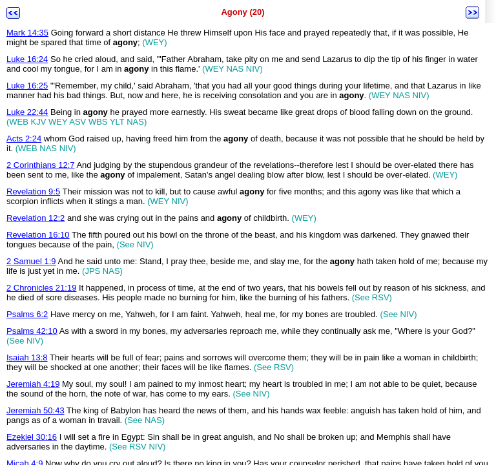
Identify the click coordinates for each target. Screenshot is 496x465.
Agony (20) (242, 12)
